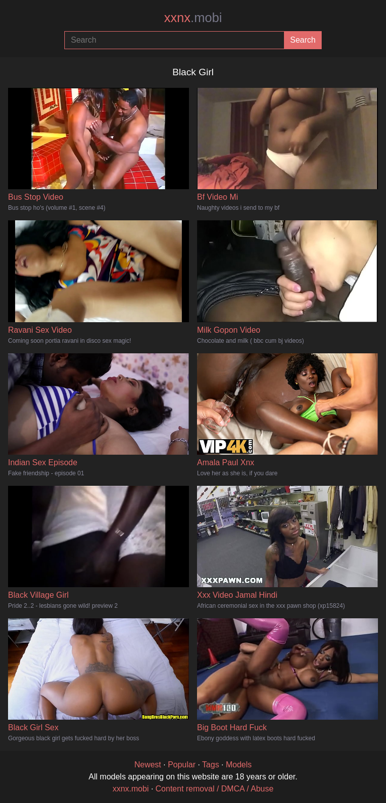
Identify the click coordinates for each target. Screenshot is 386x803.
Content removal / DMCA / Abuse (214, 788)
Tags (210, 764)
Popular (182, 764)
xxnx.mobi (131, 788)
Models (239, 764)
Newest (147, 764)
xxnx (193, 18)
